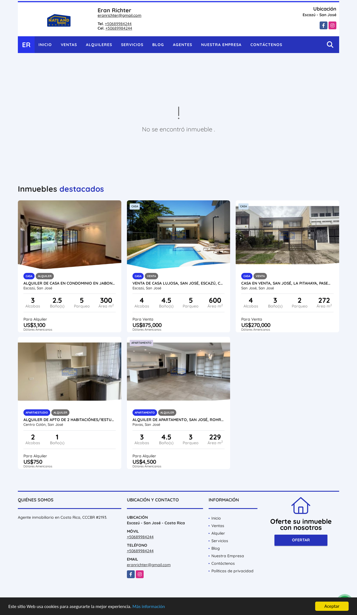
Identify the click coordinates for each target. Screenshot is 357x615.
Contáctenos (266, 44)
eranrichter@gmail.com (119, 15)
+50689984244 (118, 23)
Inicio (45, 44)
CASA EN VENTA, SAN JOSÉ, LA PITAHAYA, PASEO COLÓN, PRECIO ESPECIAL (287, 283)
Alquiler (218, 533)
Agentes (182, 44)
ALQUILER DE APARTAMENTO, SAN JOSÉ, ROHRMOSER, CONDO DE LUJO (178, 419)
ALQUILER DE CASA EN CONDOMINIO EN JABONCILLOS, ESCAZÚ (69, 283)
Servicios (132, 44)
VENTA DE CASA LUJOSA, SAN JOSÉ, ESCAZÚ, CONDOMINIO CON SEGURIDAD (178, 283)
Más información (148, 606)
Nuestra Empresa (221, 44)
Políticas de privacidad (232, 570)
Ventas (69, 44)
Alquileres (99, 44)
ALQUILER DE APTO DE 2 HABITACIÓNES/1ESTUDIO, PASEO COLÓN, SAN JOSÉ (69, 419)
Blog (158, 44)
